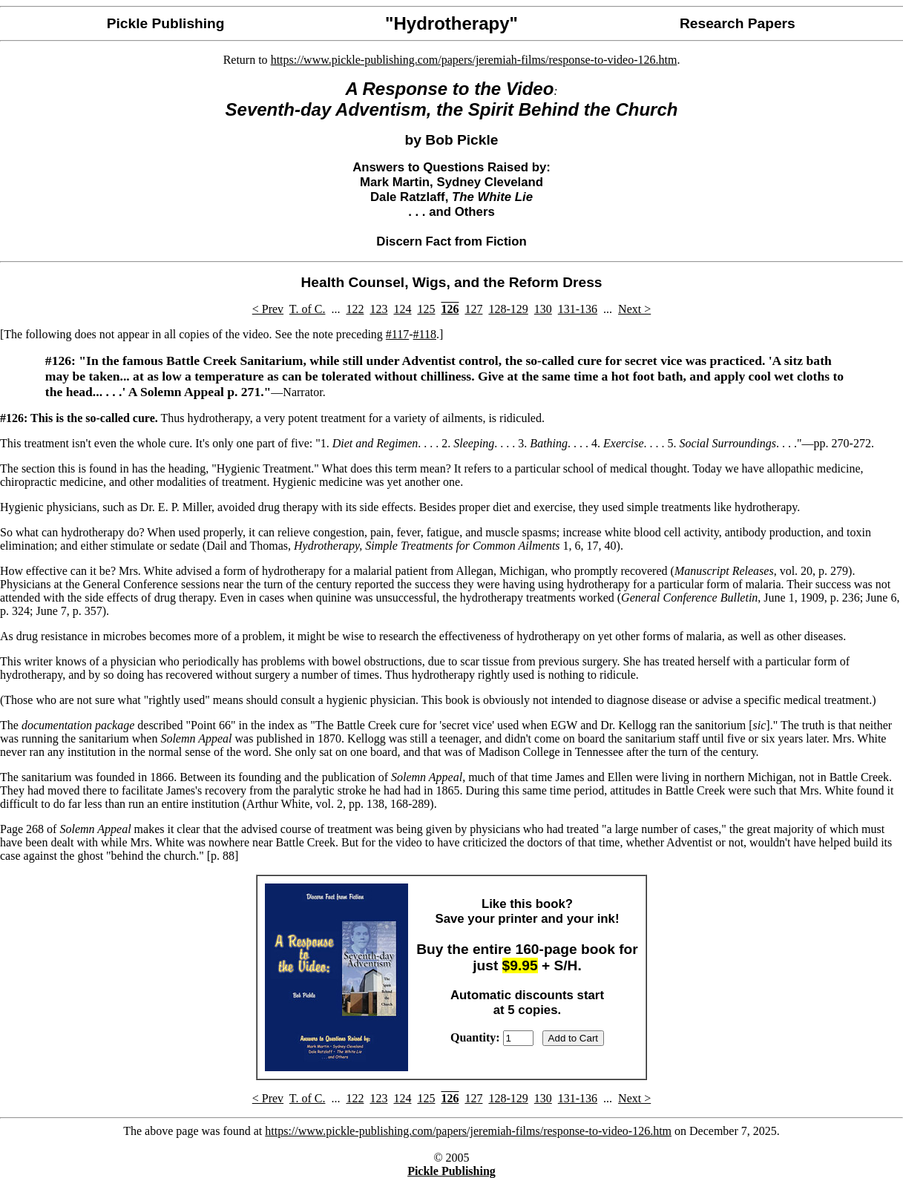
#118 (424, 334)
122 (355, 309)
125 (426, 309)
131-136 (577, 309)
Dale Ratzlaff (407, 197)
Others (475, 212)
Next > (634, 309)
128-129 (508, 309)
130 (543, 309)
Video (530, 89)
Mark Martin (395, 182)
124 (402, 309)
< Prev (267, 309)
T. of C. (307, 309)
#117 (397, 334)
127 (473, 309)
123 (378, 309)
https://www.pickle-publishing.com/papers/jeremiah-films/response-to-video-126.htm (474, 59)
